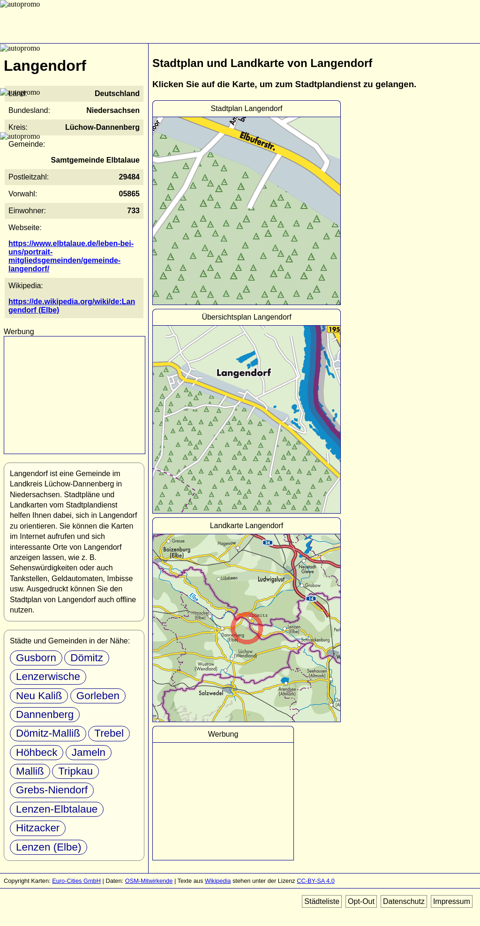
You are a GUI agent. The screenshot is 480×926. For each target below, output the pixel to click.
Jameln (88, 752)
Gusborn (36, 658)
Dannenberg (45, 714)
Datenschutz (404, 901)
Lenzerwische (48, 676)
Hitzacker (38, 828)
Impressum (451, 901)
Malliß (30, 771)
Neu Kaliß (39, 696)
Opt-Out (361, 901)
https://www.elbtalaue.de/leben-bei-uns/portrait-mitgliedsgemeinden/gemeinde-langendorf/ (71, 256)
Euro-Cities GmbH (76, 880)
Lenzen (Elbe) (48, 847)
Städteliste (321, 901)
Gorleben (98, 696)
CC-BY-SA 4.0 (316, 880)
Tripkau (75, 771)
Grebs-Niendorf (52, 790)
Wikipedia (218, 880)
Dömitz (86, 658)
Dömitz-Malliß (48, 733)
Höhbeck (36, 752)
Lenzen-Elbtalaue (57, 809)
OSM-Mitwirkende (149, 880)
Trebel (109, 733)
